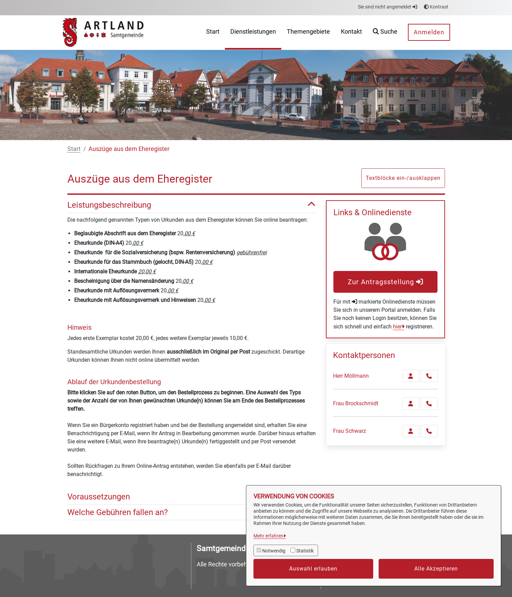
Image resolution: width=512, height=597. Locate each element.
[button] (385, 32)
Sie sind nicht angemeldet (387, 7)
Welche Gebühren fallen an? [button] (191, 512)
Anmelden (429, 32)
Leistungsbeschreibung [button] (191, 205)
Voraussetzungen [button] (191, 497)
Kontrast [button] (436, 7)
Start (74, 148)
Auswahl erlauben (313, 568)
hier (397, 326)
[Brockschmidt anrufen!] (429, 403)
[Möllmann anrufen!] (429, 376)
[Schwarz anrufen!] (429, 431)
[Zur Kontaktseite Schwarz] (410, 431)
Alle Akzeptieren (436, 568)
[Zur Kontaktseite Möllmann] (410, 376)
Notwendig (273, 550)
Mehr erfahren (268, 536)
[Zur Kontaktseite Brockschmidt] (410, 403)
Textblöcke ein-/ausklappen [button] (403, 178)
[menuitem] (213, 32)
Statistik (305, 550)
